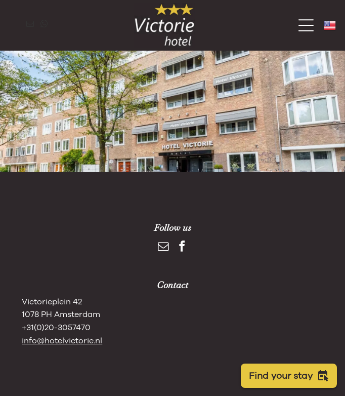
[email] (29, 25)
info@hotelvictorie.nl (62, 340)
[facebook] (182, 248)
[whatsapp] (44, 25)
